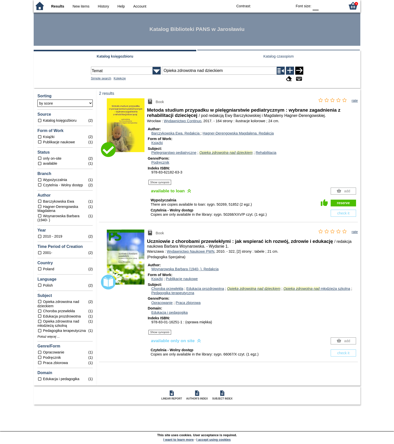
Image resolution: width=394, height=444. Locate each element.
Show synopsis (160, 182)
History (103, 6)
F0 (315, 6)
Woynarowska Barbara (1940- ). (185, 269)
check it (343, 213)
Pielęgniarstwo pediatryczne (173, 153)
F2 (335, 6)
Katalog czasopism (278, 56)
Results (57, 6)
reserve (343, 203)
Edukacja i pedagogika (169, 312)
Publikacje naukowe (182, 279)
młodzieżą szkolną (316, 289)
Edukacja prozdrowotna (205, 289)
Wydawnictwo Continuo (182, 121)
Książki (157, 143)
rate (355, 101)
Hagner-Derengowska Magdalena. (238, 133)
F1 (324, 6)
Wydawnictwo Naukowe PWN (190, 251)
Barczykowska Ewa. (176, 133)
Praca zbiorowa (188, 303)
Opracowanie (162, 303)
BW (267, 6)
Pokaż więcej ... (48, 336)
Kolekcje (120, 78)
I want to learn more (178, 439)
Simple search (101, 78)
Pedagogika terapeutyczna (172, 293)
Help (121, 6)
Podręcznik (160, 162)
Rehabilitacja (266, 153)
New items (81, 6)
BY (287, 6)
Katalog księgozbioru (115, 56)
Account (139, 6)
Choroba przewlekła (167, 289)
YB (277, 6)
